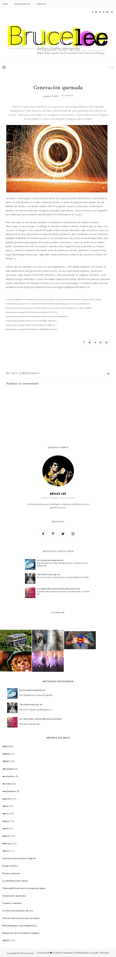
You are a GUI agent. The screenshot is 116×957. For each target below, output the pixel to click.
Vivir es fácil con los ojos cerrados (22, 918)
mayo (7, 821)
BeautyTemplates (63, 952)
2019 (7, 761)
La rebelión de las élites (16, 880)
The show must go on (48, 574)
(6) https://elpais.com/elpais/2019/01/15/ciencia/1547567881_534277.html (31, 321)
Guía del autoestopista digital (20, 858)
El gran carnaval (12, 873)
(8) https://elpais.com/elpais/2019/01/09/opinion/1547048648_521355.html (31, 329)
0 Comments (67, 95)
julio (7, 806)
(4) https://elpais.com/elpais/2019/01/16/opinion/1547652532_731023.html (31, 312)
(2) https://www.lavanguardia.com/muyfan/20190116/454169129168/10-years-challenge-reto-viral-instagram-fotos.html (48, 304)
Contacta (41, 4)
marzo (8, 836)
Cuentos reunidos (13, 903)
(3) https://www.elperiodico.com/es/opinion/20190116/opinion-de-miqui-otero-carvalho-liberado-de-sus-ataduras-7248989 (48, 308)
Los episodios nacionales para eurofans (58, 588)
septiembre (11, 791)
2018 (7, 940)
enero (8, 851)
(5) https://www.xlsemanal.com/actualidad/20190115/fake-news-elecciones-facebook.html (37, 317)
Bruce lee (29, 953)
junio (7, 813)
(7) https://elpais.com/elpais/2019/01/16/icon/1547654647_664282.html (30, 325)
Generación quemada (15, 895)
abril (7, 828)
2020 (7, 753)
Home (5, 4)
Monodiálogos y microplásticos (21, 925)
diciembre (10, 768)
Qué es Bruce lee (22, 4)
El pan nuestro (11, 865)
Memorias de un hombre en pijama (22, 933)
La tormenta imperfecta (50, 560)
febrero (9, 843)
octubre (9, 783)
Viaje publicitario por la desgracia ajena (25, 888)
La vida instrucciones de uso (19, 910)
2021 (7, 746)
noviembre (10, 776)
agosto (8, 798)
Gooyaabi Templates (99, 952)
